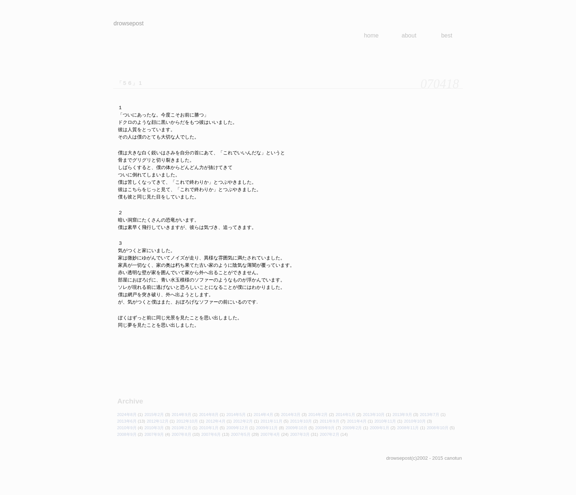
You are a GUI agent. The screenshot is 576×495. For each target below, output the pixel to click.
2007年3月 (300, 434)
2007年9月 (154, 434)
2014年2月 (318, 414)
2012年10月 (187, 421)
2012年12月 (157, 421)
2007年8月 (181, 434)
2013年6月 (127, 421)
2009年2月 (352, 428)
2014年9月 (181, 414)
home (371, 35)
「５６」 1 (129, 83)
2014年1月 (345, 414)
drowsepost (129, 23)
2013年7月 (429, 414)
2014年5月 (236, 414)
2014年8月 (209, 414)
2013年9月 (402, 414)
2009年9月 (325, 428)
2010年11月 (385, 421)
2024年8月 (127, 414)
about (409, 35)
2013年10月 (374, 414)
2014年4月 (263, 414)
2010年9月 (127, 428)
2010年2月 (181, 428)
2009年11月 (267, 428)
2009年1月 (379, 428)
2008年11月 (408, 428)
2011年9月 (329, 421)
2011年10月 (301, 421)
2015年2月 (154, 414)
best (446, 35)
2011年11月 (271, 421)
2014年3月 (290, 414)
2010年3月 (154, 428)
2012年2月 (243, 421)
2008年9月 (127, 434)
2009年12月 (237, 428)
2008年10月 (438, 428)
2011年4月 (357, 421)
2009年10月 (296, 428)
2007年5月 (241, 434)
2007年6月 (211, 434)
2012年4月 (216, 421)
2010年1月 (209, 428)
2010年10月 (415, 421)
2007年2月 (329, 434)
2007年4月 (270, 434)
